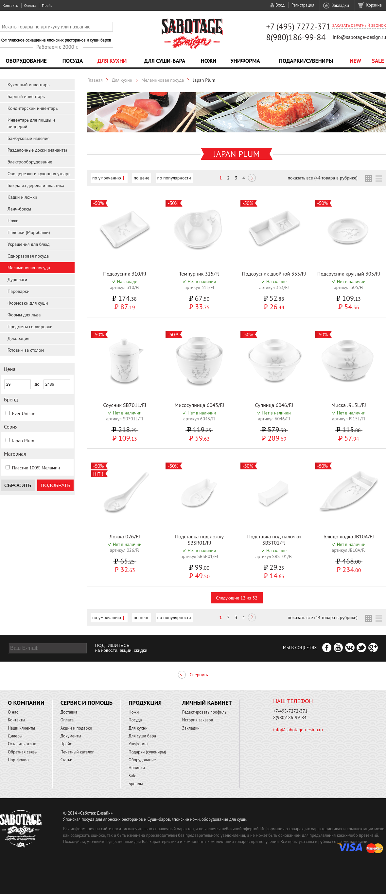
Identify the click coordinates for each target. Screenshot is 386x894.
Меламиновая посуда (29, 268)
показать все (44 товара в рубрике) (323, 178)
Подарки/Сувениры (306, 60)
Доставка (69, 712)
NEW (355, 60)
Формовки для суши (28, 303)
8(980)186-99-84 (295, 37)
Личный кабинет (207, 702)
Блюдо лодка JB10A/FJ (349, 536)
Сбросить (17, 485)
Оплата (30, 5)
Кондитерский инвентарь (33, 108)
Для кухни (112, 60)
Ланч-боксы (19, 209)
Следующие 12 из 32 (236, 598)
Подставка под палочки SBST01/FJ (274, 539)
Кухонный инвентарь (29, 85)
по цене (141, 178)
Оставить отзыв (22, 744)
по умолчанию (106, 178)
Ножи (209, 60)
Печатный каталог (77, 752)
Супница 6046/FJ (274, 405)
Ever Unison (23, 413)
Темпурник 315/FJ (199, 273)
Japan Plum (23, 441)
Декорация (18, 338)
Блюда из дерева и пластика (36, 185)
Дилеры (15, 736)
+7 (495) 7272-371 (298, 26)
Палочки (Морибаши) (29, 232)
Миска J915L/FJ (348, 405)
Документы (71, 736)
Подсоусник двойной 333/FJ (274, 273)
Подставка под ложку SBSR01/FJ (199, 539)
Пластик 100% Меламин (36, 468)
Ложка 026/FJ (124, 536)
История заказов (197, 720)
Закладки (340, 5)
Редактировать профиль (204, 712)
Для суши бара (142, 736)
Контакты (11, 5)
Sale (378, 60)
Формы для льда (24, 315)
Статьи (67, 760)
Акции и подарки (76, 728)
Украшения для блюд (29, 244)
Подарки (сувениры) (147, 752)
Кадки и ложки (22, 197)
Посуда (72, 60)
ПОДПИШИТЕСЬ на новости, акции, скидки (121, 648)
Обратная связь (22, 752)
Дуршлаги (17, 279)
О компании (26, 702)
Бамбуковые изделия (28, 138)
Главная (95, 80)
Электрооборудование (30, 162)
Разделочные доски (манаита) (37, 150)
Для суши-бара (164, 60)
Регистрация (302, 5)
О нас (13, 712)
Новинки (137, 767)
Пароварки (18, 291)
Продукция (145, 702)
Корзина (374, 5)
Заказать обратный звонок (359, 25)
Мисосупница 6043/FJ (199, 405)
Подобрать (55, 485)
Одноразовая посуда (28, 256)
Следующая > (252, 178)
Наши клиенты (21, 728)
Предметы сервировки (30, 326)
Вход (280, 5)
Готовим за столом (26, 350)
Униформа (245, 60)
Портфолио (18, 760)
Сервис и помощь (87, 702)
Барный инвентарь (26, 96)
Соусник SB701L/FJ (124, 405)
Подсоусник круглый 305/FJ (348, 273)
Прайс (47, 5)
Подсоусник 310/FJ (124, 273)
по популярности (174, 178)
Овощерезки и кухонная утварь (39, 174)
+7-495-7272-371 (290, 711)
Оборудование (26, 60)
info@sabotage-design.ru (359, 37)
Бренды (136, 783)
